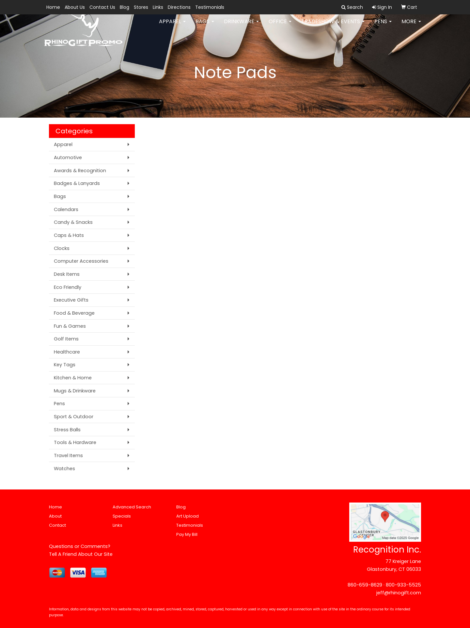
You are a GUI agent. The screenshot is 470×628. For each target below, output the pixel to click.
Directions (179, 7)
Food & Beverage (74, 313)
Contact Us (102, 7)
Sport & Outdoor (73, 416)
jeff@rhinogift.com (398, 592)
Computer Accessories (81, 261)
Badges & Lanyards (77, 183)
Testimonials (209, 7)
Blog (124, 7)
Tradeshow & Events (333, 26)
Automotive (68, 157)
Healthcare (67, 352)
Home (53, 7)
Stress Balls (67, 429)
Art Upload (187, 516)
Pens (383, 26)
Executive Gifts (71, 300)
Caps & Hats (69, 235)
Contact (57, 525)
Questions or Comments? (79, 546)
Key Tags (64, 364)
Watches (64, 468)
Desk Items (67, 274)
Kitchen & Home (73, 377)
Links (158, 7)
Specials (122, 516)
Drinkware (241, 26)
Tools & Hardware (75, 442)
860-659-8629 (365, 585)
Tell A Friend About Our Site (81, 554)
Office (280, 26)
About (55, 516)
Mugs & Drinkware (75, 391)
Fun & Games (70, 326)
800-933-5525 (403, 585)
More (411, 26)
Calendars (66, 209)
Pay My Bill (186, 534)
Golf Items (66, 339)
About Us (75, 7)
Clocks (62, 248)
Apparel (172, 26)
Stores (141, 7)
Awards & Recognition (80, 170)
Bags (205, 26)
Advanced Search (132, 507)
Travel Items (68, 455)
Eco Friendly (67, 287)
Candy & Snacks (73, 222)
